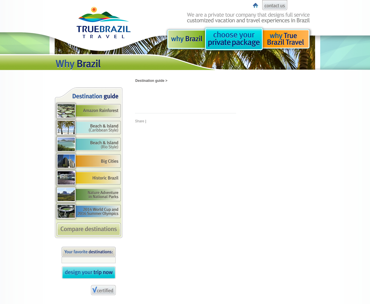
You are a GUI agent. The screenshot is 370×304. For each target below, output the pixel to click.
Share (139, 121)
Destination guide (149, 81)
